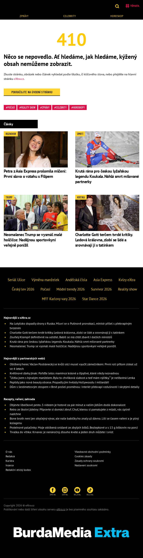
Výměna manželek (45, 279)
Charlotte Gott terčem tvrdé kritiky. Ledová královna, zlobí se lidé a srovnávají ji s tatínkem (103, 240)
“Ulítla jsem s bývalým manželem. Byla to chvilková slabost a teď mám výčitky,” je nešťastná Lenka (72, 378)
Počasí (11, 107)
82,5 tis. (90, 491)
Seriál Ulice (16, 279)
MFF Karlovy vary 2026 (59, 299)
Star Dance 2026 (94, 299)
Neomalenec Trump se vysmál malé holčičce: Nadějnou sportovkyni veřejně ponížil (33, 240)
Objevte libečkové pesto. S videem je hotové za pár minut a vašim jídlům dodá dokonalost (67, 405)
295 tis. (53, 491)
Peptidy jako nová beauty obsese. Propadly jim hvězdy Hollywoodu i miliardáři (59, 382)
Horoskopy (79, 107)
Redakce (10, 456)
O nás (9, 451)
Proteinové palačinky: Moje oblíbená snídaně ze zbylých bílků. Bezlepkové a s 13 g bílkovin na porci (74, 427)
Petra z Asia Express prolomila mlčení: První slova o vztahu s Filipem (35, 173)
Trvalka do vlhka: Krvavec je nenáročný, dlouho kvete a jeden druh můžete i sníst (61, 432)
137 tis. (65, 491)
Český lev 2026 (23, 289)
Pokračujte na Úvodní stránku (32, 92)
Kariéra (10, 460)
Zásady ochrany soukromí (89, 460)
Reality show (28, 107)
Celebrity (69, 16)
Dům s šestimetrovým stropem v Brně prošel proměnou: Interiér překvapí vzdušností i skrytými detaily (74, 387)
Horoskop (116, 16)
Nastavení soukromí (86, 465)
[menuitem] (24, 15)
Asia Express (102, 279)
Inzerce (10, 465)
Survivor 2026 (101, 289)
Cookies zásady (83, 456)
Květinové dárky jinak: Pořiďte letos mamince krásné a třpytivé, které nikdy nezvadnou (64, 373)
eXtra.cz (19, 79)
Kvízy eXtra (127, 279)
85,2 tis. (77, 491)
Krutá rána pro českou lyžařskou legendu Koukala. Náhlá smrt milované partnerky (107, 176)
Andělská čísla (76, 279)
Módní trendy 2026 (70, 289)
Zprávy (24, 16)
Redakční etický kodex (18, 470)
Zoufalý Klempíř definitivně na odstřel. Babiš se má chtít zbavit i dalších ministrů (61, 337)
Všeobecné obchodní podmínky (93, 451)
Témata (132, 6)
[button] (117, 6)
